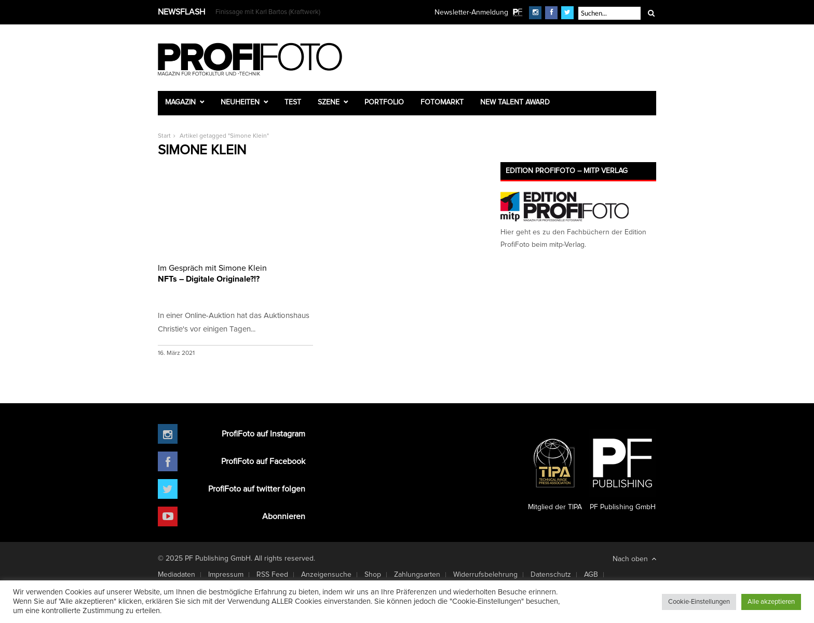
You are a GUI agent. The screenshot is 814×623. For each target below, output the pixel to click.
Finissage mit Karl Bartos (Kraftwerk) (267, 12)
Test (292, 102)
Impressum (225, 574)
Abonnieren (283, 516)
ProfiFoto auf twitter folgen (256, 489)
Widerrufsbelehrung (485, 574)
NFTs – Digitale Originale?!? (235, 272)
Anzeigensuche (326, 574)
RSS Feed (272, 574)
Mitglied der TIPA (555, 470)
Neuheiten (240, 102)
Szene (329, 102)
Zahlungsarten (417, 574)
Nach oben (634, 559)
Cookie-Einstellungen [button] (699, 602)
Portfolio (384, 102)
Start (164, 136)
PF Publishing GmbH (622, 470)
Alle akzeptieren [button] (771, 602)
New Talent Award (515, 102)
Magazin (180, 102)
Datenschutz (551, 574)
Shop (372, 574)
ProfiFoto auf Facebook (263, 461)
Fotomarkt (442, 102)
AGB (591, 574)
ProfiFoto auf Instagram (263, 434)
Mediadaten (176, 574)
